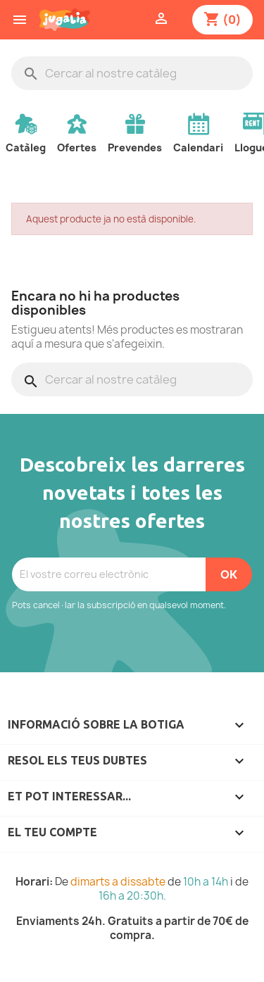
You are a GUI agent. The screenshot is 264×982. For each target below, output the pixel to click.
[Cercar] (132, 73)
